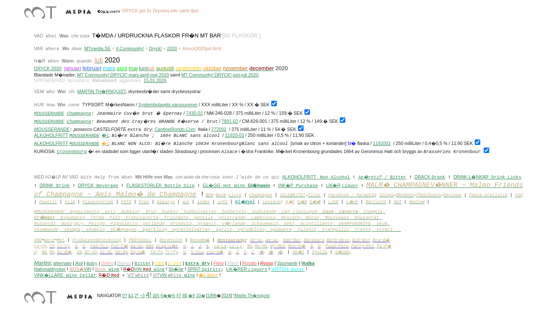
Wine (154, 269)
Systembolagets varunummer (168, 104)
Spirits (211, 269)
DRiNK (47, 185)
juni (143, 68)
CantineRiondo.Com (175, 129)
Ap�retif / (374, 177)
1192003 (382, 143)
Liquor (350, 185)
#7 (178, 295)
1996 (212, 295)
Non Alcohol (335, 177)
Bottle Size (180, 185)
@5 (156, 295)
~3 (142, 295)
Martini (42, 263)
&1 (130, 295)
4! (148, 294)
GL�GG (212, 185)
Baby (92, 263)
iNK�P (285, 185)
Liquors (257, 269)
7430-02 (194, 113)
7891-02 (229, 121)
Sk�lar (176, 269)
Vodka (308, 263)
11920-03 (234, 135)
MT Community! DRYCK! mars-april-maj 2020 (123, 74)
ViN (139, 269)
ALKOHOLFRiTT (51, 135)
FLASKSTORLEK (144, 185)
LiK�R (333, 185)
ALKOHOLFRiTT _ (301, 176)
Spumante (287, 263)
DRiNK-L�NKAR (471, 176)
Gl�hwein (259, 185)
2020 (172, 48)
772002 (219, 129)
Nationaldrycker (50, 269)
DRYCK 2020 (47, 68)
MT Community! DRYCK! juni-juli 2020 (219, 74)
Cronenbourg (71, 151)
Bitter (398, 177)
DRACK (422, 176)
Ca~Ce (40, 246)
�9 (191, 295)
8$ (184, 295)
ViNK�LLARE (65, 275)
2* (136, 295)
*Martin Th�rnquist (251, 295)
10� (200, 295)
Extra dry (197, 263)
